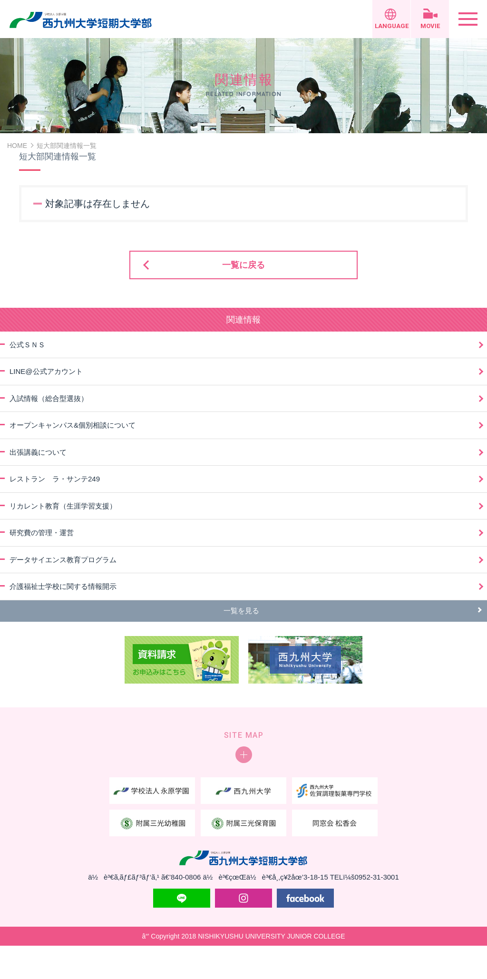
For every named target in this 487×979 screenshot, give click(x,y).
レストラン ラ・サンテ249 (55, 479)
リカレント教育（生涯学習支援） (63, 506)
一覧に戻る (243, 265)
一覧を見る (241, 611)
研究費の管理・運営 (42, 533)
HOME (17, 145)
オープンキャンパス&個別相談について (73, 425)
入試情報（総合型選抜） (49, 398)
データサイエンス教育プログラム (63, 560)
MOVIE (430, 25)
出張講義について (38, 452)
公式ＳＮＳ (27, 345)
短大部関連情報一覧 (67, 145)
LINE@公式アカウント (46, 371)
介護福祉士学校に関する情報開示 (63, 586)
